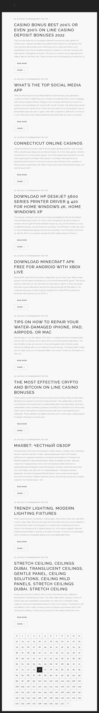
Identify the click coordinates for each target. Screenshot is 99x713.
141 (68, 698)
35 (79, 647)
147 (33, 704)
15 (34, 641)
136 (39, 698)
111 (34, 687)
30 (51, 647)
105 (68, 681)
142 (73, 698)
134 (28, 698)
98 (28, 681)
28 (40, 647)
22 (74, 641)
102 (51, 681)
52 (40, 658)
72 (17, 670)
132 (17, 698)
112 (39, 687)
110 (28, 687)
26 (28, 647)
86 (28, 675)
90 (51, 675)
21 (68, 641)
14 (28, 641)
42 (51, 653)
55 (57, 658)
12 (17, 641)
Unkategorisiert (33, 19)
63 (34, 664)
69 (68, 664)
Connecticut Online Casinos (48, 143)
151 (56, 704)
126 (51, 692)
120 (16, 692)
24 (17, 647)
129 (68, 692)
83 (79, 670)
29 (45, 647)
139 (56, 698)
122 (28, 692)
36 (17, 653)
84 (17, 675)
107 (79, 681)
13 (22, 641)
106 (73, 681)
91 (57, 675)
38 (28, 653)
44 (62, 653)
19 (57, 641)
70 (74, 664)
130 (73, 692)
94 (74, 675)
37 (22, 653)
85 (23, 675)
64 (40, 664)
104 (62, 681)
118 (73, 687)
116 (62, 687)
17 (45, 641)
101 (45, 681)
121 (22, 692)
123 (34, 692)
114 (51, 687)
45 (68, 653)
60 (17, 664)
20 (62, 641)
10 (74, 636)
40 (40, 653)
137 (45, 698)
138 (51, 698)
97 (23, 681)
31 (56, 647)
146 (28, 704)
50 (28, 658)
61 (23, 664)
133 (22, 698)
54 (51, 658)
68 (62, 664)
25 (23, 647)
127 (56, 692)
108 (16, 687)
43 (57, 653)
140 (62, 698)
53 (45, 658)
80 (62, 670)
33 (68, 647)
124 (39, 692)
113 (45, 687)
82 (74, 670)
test (46, 19)
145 (22, 704)
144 (16, 704)
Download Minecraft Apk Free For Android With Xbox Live (47, 266)
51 (34, 658)
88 (40, 675)
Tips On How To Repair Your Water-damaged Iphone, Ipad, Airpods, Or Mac (48, 327)
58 (74, 658)
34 (74, 647)
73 (22, 670)
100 (39, 681)
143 (79, 698)
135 (33, 698)
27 (34, 647)
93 (68, 675)
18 (51, 641)
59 (79, 658)
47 (79, 653)
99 (34, 681)
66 (51, 664)
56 (62, 658)
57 (68, 658)
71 (79, 664)
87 (34, 675)
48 (17, 658)
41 (45, 653)
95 (79, 675)
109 (22, 687)
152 (62, 704)
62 (28, 664)
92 (62, 675)
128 (62, 692)
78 (51, 670)
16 (40, 641)
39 (34, 653)
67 (57, 664)
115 (56, 687)
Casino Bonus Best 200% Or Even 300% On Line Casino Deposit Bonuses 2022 (46, 30)
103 (56, 681)
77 (45, 670)
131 (79, 692)
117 (68, 687)
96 (17, 681)
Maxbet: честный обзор (42, 445)
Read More (22, 63)
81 (68, 670)
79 (57, 670)
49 (23, 658)
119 (79, 687)
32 (62, 647)
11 (79, 636)
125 (45, 692)
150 (51, 704)
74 (28, 670)
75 (34, 670)
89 (45, 675)
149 (45, 704)
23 (79, 641)
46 (74, 653)
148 (39, 704)
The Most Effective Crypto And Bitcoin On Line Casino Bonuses (46, 387)
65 (45, 664)
